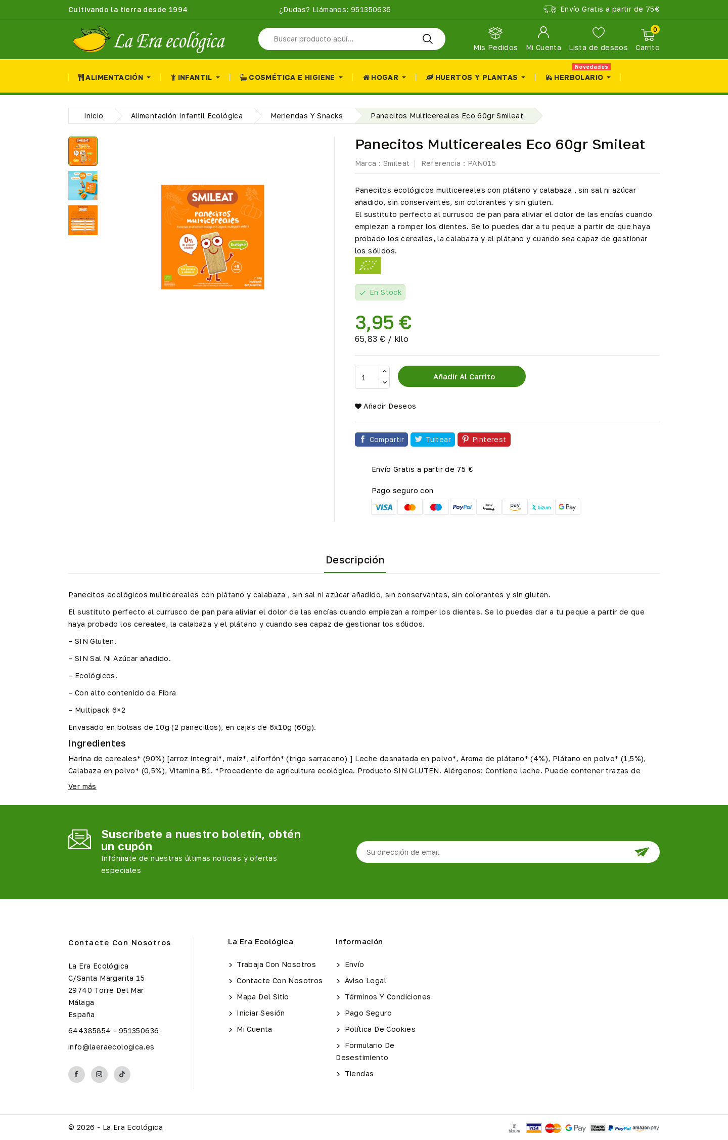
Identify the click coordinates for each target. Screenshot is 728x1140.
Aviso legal (364, 980)
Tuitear (438, 439)
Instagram (99, 1074)
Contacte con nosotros (119, 942)
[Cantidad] (367, 377)
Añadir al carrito (463, 376)
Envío (353, 964)
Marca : (368, 163)
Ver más (82, 786)
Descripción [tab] (355, 559)
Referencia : (443, 163)
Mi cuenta (253, 1029)
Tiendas (358, 1073)
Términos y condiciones (386, 996)
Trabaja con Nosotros (275, 964)
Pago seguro (367, 1013)
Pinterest (489, 439)
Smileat (396, 163)
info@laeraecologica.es (111, 1046)
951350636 (370, 9)
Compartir (387, 439)
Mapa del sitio (262, 996)
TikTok (122, 1074)
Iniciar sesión (260, 1013)
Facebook (76, 1074)
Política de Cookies (379, 1029)
